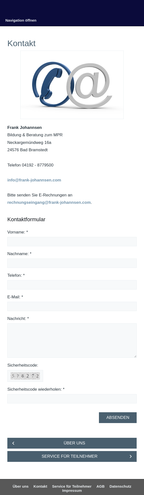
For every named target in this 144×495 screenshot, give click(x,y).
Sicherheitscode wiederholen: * (35, 389)
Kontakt (40, 486)
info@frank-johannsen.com (34, 180)
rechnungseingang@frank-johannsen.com (49, 202)
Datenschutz (120, 486)
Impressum (72, 490)
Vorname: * (17, 232)
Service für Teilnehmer (72, 486)
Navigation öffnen (20, 20)
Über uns (21, 486)
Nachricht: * (18, 318)
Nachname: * (19, 253)
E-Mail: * (15, 297)
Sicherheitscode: (22, 365)
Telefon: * (16, 275)
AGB (100, 486)
